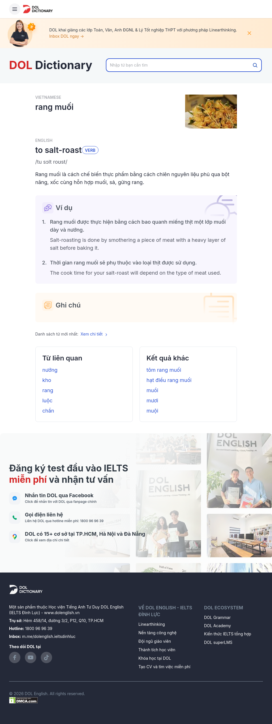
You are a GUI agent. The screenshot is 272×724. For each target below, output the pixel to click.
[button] (136, 162)
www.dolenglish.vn (62, 612)
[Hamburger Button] (14, 9)
